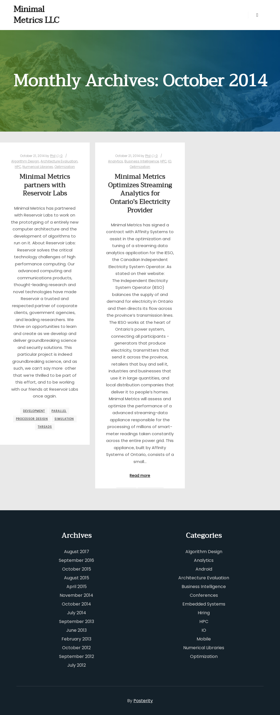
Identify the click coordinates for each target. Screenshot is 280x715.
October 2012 (76, 648)
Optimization (64, 167)
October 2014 (76, 604)
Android (204, 569)
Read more (140, 475)
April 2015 (76, 586)
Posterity (143, 701)
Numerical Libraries (37, 167)
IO (169, 161)
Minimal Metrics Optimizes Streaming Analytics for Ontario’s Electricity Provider (140, 193)
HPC (18, 167)
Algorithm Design (25, 161)
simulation (64, 419)
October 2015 (76, 569)
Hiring (204, 613)
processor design (32, 419)
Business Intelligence (141, 161)
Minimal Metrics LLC (36, 14)
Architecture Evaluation (59, 161)
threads (45, 427)
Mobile (204, 639)
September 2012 (76, 656)
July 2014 (76, 613)
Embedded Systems (203, 604)
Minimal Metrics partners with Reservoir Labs (44, 185)
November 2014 (76, 595)
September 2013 (76, 621)
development (34, 411)
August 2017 (76, 551)
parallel (58, 411)
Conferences (204, 595)
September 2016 (76, 560)
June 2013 (76, 630)
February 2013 (76, 639)
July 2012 (76, 665)
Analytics (115, 161)
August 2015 (76, 578)
